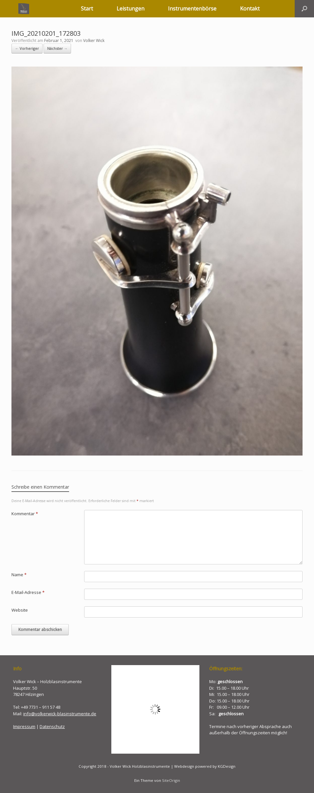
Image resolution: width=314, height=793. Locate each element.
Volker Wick (93, 40)
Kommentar (24, 514)
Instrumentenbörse (192, 8)
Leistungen (130, 8)
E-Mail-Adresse (28, 592)
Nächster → (57, 48)
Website (19, 610)
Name (19, 575)
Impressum (24, 726)
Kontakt (250, 8)
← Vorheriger (27, 48)
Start (87, 8)
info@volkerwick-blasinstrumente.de (59, 714)
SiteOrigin (171, 780)
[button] (304, 8)
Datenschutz (52, 726)
